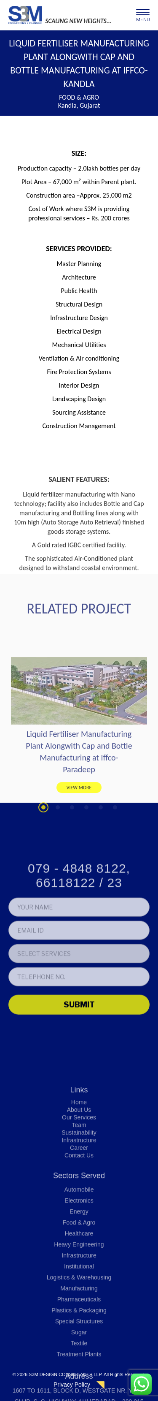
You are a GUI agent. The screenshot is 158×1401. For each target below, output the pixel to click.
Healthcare (79, 1339)
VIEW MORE (79, 835)
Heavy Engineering (79, 1350)
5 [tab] (101, 855)
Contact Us (79, 1261)
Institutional (79, 1372)
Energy (79, 1317)
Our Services (79, 1223)
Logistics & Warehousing (79, 1383)
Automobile (79, 1295)
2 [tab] (58, 855)
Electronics (78, 1306)
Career (79, 1254)
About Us (79, 1216)
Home (79, 1208)
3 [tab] (72, 855)
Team (79, 1231)
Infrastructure (79, 1246)
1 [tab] (43, 855)
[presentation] (72, 1068)
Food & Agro (79, 1328)
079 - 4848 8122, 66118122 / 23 (79, 929)
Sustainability (79, 1238)
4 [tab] (86, 855)
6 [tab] (115, 855)
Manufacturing (79, 1394)
